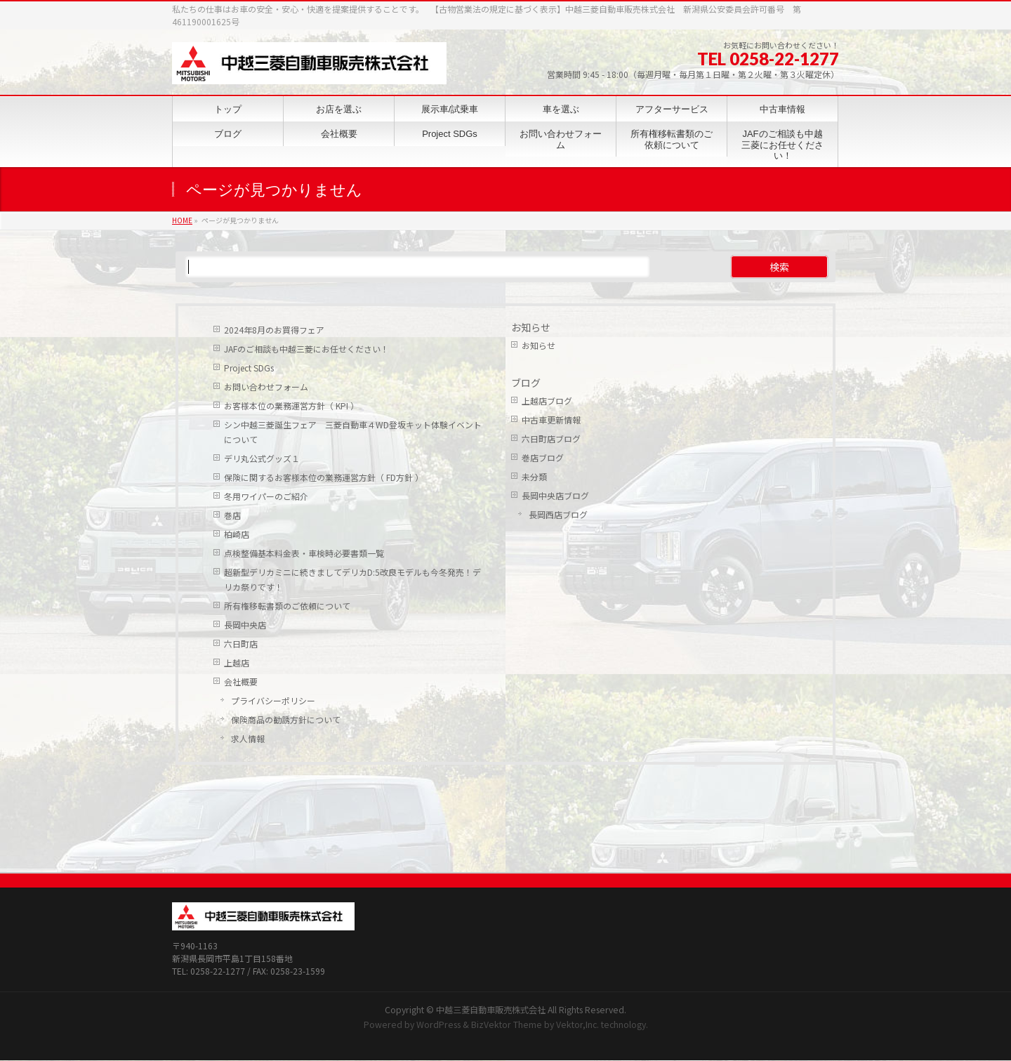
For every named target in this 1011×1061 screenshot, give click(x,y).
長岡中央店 (245, 625)
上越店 (236, 662)
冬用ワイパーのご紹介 (266, 496)
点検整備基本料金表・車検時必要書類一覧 (304, 553)
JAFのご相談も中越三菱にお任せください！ (306, 349)
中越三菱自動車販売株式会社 (491, 916)
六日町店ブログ (551, 438)
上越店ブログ (547, 401)
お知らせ (530, 327)
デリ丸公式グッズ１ (262, 458)
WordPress (438, 931)
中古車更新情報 (551, 420)
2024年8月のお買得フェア (274, 330)
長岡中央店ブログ (555, 495)
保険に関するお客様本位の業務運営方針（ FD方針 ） (323, 477)
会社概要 (241, 681)
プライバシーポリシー (273, 700)
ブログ (526, 383)
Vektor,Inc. (577, 931)
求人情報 (248, 738)
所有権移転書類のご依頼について (287, 606)
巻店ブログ (543, 457)
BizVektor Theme (506, 931)
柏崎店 (236, 534)
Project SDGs (249, 368)
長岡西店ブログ (558, 514)
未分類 (534, 476)
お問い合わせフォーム (266, 387)
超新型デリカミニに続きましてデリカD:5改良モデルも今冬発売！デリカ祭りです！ (352, 579)
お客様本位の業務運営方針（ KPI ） (291, 405)
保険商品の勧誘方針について (286, 719)
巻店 (232, 515)
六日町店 (241, 644)
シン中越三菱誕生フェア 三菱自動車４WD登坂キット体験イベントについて (353, 432)
